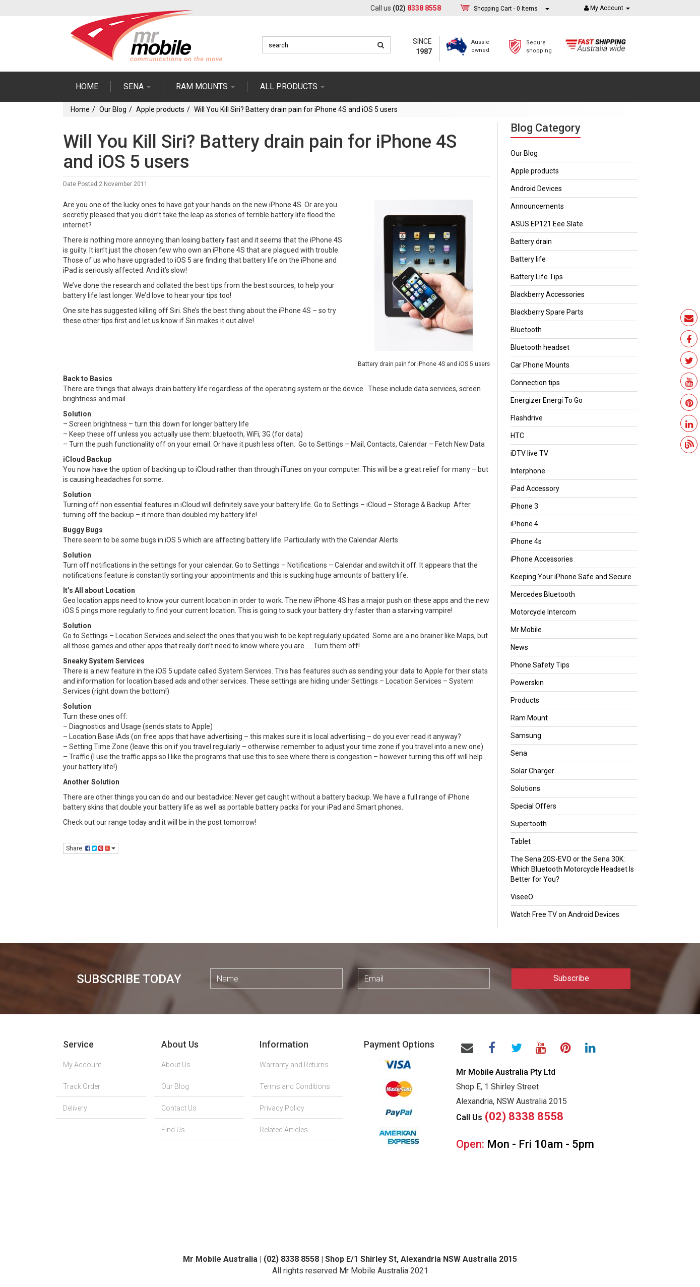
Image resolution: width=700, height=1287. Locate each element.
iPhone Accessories (542, 559)
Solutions (525, 788)
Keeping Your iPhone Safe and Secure (571, 577)
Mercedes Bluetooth (543, 594)
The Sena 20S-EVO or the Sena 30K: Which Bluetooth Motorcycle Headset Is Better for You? (572, 869)
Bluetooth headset (540, 347)
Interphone (528, 471)
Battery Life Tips (537, 277)
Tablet (521, 841)
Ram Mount (529, 718)
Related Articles (284, 1130)
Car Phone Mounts (540, 365)
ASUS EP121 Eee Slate (547, 224)
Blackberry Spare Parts (547, 312)
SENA (137, 86)
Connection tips (535, 383)
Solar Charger (532, 771)
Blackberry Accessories (548, 294)
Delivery (75, 1108)
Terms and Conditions (295, 1086)
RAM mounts (205, 86)
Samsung (526, 735)
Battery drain (531, 241)
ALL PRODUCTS (292, 86)
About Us (175, 1065)
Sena (519, 753)
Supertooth (529, 824)
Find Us (173, 1130)
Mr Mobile (526, 630)
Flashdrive (527, 418)
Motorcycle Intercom (543, 612)
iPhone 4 (524, 524)
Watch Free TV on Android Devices (565, 914)
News (519, 647)
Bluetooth (526, 330)
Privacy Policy (282, 1108)
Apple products (160, 109)
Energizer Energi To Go (547, 400)
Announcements (537, 206)
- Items (506, 8)
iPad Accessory (535, 488)
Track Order (81, 1086)
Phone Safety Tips (540, 665)
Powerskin (527, 683)
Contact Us (179, 1108)
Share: (90, 848)
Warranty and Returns (294, 1065)
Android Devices (536, 189)
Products (525, 700)
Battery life (528, 259)
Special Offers (533, 806)
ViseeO (522, 897)
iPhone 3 (524, 506)
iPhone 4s (526, 541)
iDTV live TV (529, 453)
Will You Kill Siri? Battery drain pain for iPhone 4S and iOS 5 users (296, 109)
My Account (82, 1065)
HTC (517, 436)
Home (87, 86)
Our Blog (112, 109)
